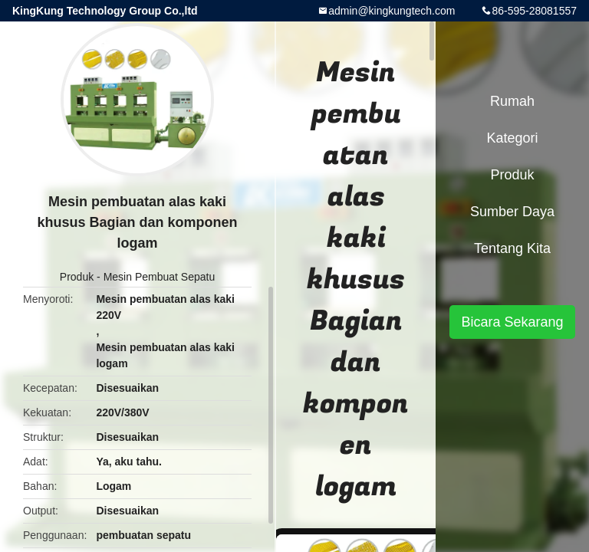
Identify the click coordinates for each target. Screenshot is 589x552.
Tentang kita (512, 248)
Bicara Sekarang (512, 322)
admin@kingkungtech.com (391, 11)
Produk (77, 277)
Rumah (512, 101)
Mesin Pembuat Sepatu (160, 277)
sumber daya (512, 211)
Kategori (512, 138)
